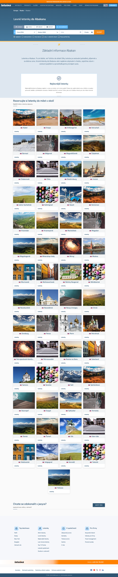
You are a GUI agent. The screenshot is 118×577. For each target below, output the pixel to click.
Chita (48, 179)
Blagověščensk (71, 153)
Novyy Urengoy (71, 308)
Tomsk (25, 436)
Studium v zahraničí (43, 551)
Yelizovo (60, 488)
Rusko (22, 10)
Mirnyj (71, 256)
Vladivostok (25, 462)
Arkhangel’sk (72, 128)
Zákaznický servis (66, 533)
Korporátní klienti (90, 533)
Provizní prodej (89, 542)
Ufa (72, 436)
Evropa (16, 10)
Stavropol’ (25, 411)
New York (17, 539)
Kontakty (64, 536)
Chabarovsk (25, 179)
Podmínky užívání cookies (42, 570)
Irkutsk (95, 179)
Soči (71, 385)
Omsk (95, 308)
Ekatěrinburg (72, 179)
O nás (63, 545)
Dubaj (16, 536)
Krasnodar (25, 231)
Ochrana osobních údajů (58, 570)
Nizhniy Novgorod (71, 282)
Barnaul (25, 153)
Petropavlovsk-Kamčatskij (25, 359)
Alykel (25, 128)
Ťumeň (48, 436)
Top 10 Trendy (42, 545)
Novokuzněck (25, 308)
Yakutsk (95, 462)
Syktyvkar (71, 411)
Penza (48, 333)
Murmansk (25, 282)
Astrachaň (95, 128)
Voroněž (72, 462)
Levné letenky (42, 536)
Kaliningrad (48, 205)
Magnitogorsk (25, 256)
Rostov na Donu (72, 359)
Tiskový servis (65, 539)
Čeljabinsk (95, 153)
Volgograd (48, 462)
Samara (25, 385)
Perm (72, 333)
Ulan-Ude (95, 436)
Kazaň (72, 205)
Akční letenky (42, 533)
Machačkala (72, 231)
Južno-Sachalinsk (25, 205)
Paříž (15, 533)
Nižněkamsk (95, 282)
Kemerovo (95, 205)
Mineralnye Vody (48, 256)
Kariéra (63, 542)
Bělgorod (48, 153)
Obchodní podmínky (27, 570)
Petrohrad (95, 333)
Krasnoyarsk (48, 231)
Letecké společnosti (43, 548)
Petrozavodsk (48, 359)
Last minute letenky (43, 542)
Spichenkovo (95, 385)
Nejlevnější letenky (43, 539)
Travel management (90, 539)
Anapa (48, 128)
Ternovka (95, 411)
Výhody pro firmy (90, 536)
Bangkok (16, 542)
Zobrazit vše (17, 545)
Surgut (48, 411)
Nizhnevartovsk (48, 282)
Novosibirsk (48, 308)
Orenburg (25, 333)
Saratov (48, 385)
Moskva (95, 256)
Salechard (95, 359)
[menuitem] (18, 5)
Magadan (95, 231)
